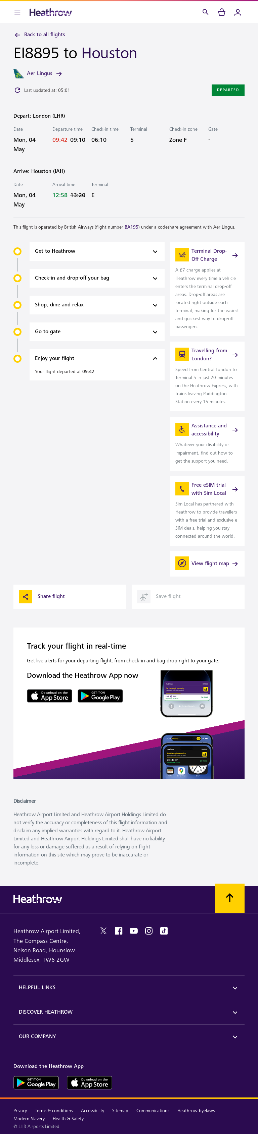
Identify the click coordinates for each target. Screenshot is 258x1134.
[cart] (221, 12)
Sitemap (120, 1111)
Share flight (42, 596)
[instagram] (149, 931)
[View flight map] (207, 564)
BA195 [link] (131, 227)
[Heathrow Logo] (51, 12)
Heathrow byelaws (196, 1111)
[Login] (238, 12)
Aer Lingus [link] (45, 74)
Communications (152, 1111)
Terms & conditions (54, 1111)
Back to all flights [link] (39, 35)
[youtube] (134, 931)
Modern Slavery (29, 1119)
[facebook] (119, 931)
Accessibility (92, 1111)
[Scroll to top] (230, 898)
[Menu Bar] (17, 12)
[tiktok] (164, 931)
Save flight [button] (159, 596)
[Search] (205, 12)
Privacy (20, 1111)
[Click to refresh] (17, 90)
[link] (207, 289)
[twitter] (103, 931)
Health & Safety (68, 1119)
